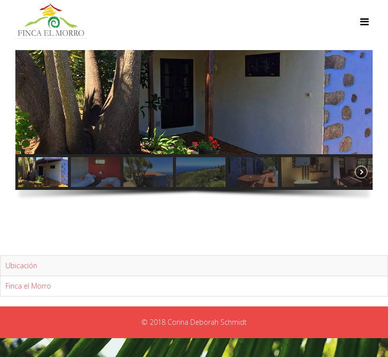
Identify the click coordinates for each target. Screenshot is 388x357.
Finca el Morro (28, 286)
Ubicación (21, 265)
